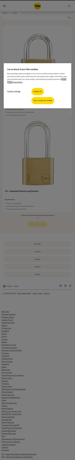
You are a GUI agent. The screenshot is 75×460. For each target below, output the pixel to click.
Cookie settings (13, 91)
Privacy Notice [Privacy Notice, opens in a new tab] (17, 82)
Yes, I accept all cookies (43, 100)
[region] (37, 85)
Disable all (38, 91)
